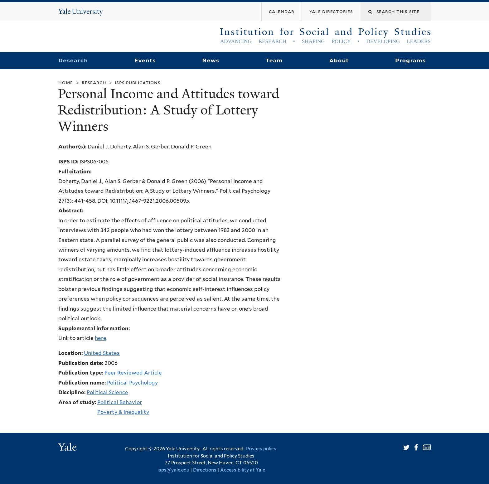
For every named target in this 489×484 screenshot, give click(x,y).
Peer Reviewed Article (133, 373)
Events (145, 60)
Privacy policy (261, 449)
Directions (204, 470)
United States (102, 353)
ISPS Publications (137, 82)
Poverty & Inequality (123, 412)
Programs (410, 60)
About (339, 60)
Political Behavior (119, 402)
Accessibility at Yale (242, 470)
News (210, 60)
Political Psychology (132, 383)
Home (65, 82)
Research (73, 60)
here (100, 338)
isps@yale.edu (173, 470)
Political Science (107, 392)
